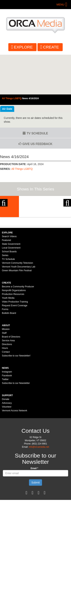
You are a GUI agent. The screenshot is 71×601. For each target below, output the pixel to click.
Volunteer (7, 446)
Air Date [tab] (7, 108)
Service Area (8, 380)
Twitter (5, 419)
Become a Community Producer (18, 326)
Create (51, 47)
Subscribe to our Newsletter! (16, 395)
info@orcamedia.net (39, 486)
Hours (5, 388)
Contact (6, 391)
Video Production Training (15, 341)
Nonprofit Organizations (14, 330)
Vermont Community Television (17, 302)
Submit (35, 522)
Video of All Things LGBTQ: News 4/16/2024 (35, 75)
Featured (6, 280)
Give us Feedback (35, 144)
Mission (6, 369)
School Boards (9, 291)
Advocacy (7, 442)
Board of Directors (11, 376)
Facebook (7, 415)
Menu (60, 4)
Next (67, 215)
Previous (4, 215)
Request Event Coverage (14, 345)
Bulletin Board (9, 353)
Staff (4, 372)
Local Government (11, 287)
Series (5, 295)
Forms (5, 349)
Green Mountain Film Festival (17, 310)
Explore (23, 47)
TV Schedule (35, 133)
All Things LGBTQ (22, 168)
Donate (5, 439)
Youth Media (8, 337)
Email (34, 508)
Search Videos (9, 276)
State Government (11, 283)
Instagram (7, 411)
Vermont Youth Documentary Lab (18, 306)
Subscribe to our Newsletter (16, 423)
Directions (7, 384)
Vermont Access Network (14, 450)
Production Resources (13, 334)
